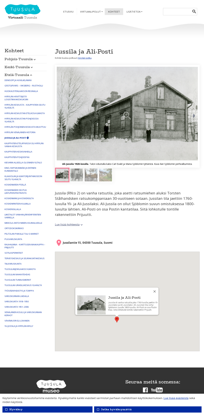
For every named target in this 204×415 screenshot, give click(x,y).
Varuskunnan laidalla (17, 296)
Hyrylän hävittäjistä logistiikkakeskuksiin (16, 98)
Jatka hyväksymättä (114, 409)
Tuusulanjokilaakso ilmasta (20, 269)
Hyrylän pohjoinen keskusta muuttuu (25, 126)
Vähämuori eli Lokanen (17, 320)
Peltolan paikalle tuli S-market (22, 233)
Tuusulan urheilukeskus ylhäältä (23, 285)
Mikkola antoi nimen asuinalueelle (23, 222)
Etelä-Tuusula (19, 74)
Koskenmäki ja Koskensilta (19, 198)
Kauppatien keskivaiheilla (18, 151)
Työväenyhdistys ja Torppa (19, 290)
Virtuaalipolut (91, 12)
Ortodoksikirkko (14, 228)
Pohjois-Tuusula (21, 58)
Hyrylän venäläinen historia (20, 132)
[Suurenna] (127, 116)
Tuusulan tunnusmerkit (18, 279)
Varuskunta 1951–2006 (17, 306)
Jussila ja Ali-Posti (17, 137)
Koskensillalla (13, 209)
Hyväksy (14, 409)
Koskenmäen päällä (15, 184)
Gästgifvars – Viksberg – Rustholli (24, 85)
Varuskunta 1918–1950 (17, 301)
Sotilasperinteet (14, 252)
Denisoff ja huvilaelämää (18, 80)
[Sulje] (154, 291)
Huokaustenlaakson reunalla (21, 91)
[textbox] (177, 11)
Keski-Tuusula (19, 66)
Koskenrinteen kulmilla (18, 203)
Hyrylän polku (85, 57)
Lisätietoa (134, 12)
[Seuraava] (193, 116)
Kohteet (114, 11)
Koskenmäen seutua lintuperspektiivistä (16, 191)
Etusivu (68, 11)
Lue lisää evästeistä (176, 398)
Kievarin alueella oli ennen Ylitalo (23, 162)
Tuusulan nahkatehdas (17, 274)
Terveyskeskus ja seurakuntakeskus (25, 258)
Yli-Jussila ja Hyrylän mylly (19, 326)
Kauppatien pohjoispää (17, 157)
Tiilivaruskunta (13, 263)
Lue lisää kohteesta (69, 224)
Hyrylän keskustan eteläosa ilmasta (25, 113)
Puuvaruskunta (13, 239)
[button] (26, 58)
